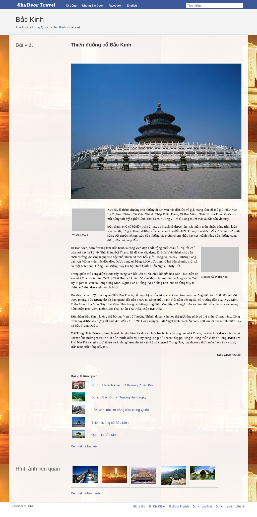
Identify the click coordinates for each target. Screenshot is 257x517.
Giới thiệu (139, 506)
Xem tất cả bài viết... (85, 446)
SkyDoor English (178, 506)
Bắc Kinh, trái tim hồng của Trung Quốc (120, 410)
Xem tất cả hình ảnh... (87, 493)
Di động (71, 5)
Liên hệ (240, 506)
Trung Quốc (40, 27)
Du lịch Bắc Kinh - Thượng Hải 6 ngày (118, 397)
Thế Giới (22, 27)
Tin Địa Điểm (157, 506)
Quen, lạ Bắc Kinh (104, 435)
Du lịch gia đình (202, 506)
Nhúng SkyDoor (92, 5)
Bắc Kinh (59, 27)
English (132, 5)
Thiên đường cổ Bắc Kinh (109, 423)
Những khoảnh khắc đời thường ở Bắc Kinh (123, 385)
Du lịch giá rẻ (224, 506)
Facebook (114, 5)
